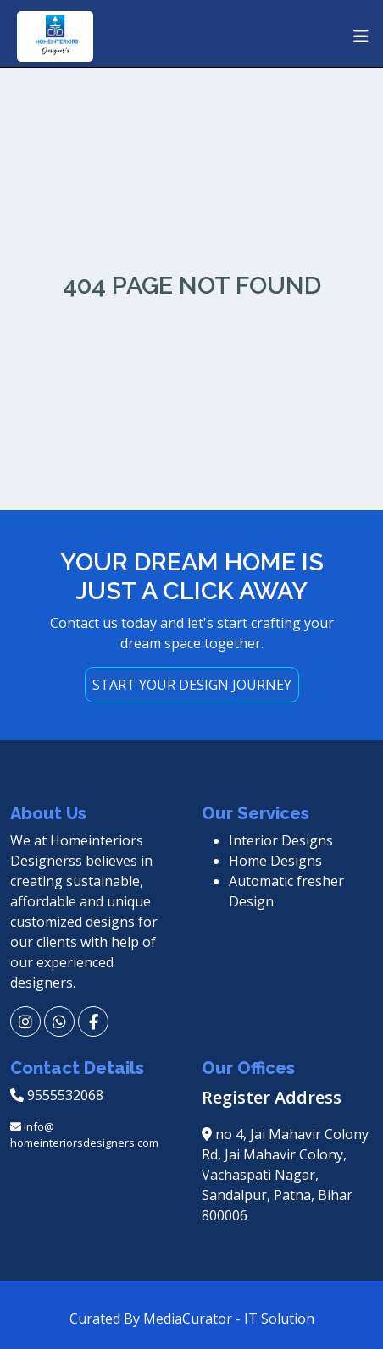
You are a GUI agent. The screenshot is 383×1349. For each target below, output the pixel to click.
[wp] (59, 1021)
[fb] (93, 1021)
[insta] (25, 1021)
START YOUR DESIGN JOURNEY (191, 684)
